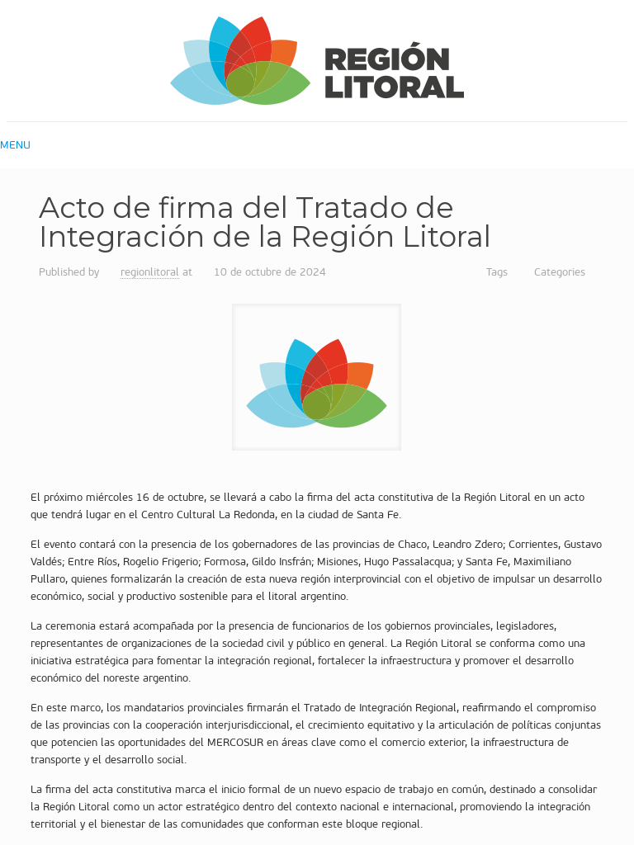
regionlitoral (150, 272)
